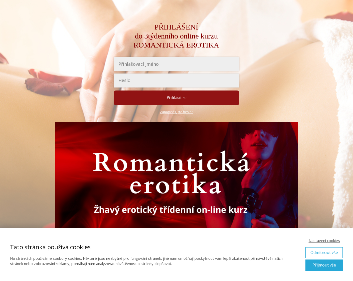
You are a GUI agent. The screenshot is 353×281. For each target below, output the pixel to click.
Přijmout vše (324, 265)
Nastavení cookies (324, 240)
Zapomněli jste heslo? (176, 112)
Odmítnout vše (324, 252)
